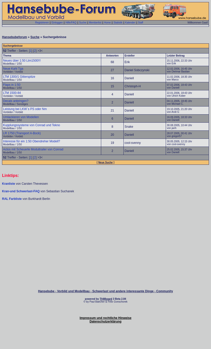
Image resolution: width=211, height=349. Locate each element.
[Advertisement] (105, 216)
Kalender (130, 22)
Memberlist (95, 22)
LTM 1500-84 (12, 93)
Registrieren (42, 22)
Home (107, 22)
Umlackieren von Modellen (21, 117)
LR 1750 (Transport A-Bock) (22, 133)
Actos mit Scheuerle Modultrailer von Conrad (33, 149)
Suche (82, 22)
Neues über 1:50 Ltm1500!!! (22, 60)
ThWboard (106, 299)
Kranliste (8, 183)
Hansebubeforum (14, 37)
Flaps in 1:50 (11, 85)
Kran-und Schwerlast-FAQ (21, 191)
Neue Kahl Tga (13, 68)
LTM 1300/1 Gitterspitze (19, 76)
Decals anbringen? (15, 101)
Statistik (118, 22)
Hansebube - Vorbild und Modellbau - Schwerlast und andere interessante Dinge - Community (105, 291)
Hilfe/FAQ (71, 22)
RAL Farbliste (12, 199)
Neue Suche (105, 162)
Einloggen (57, 22)
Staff (140, 22)
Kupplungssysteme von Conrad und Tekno (31, 125)
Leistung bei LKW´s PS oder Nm (25, 109)
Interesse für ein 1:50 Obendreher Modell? (31, 141)
